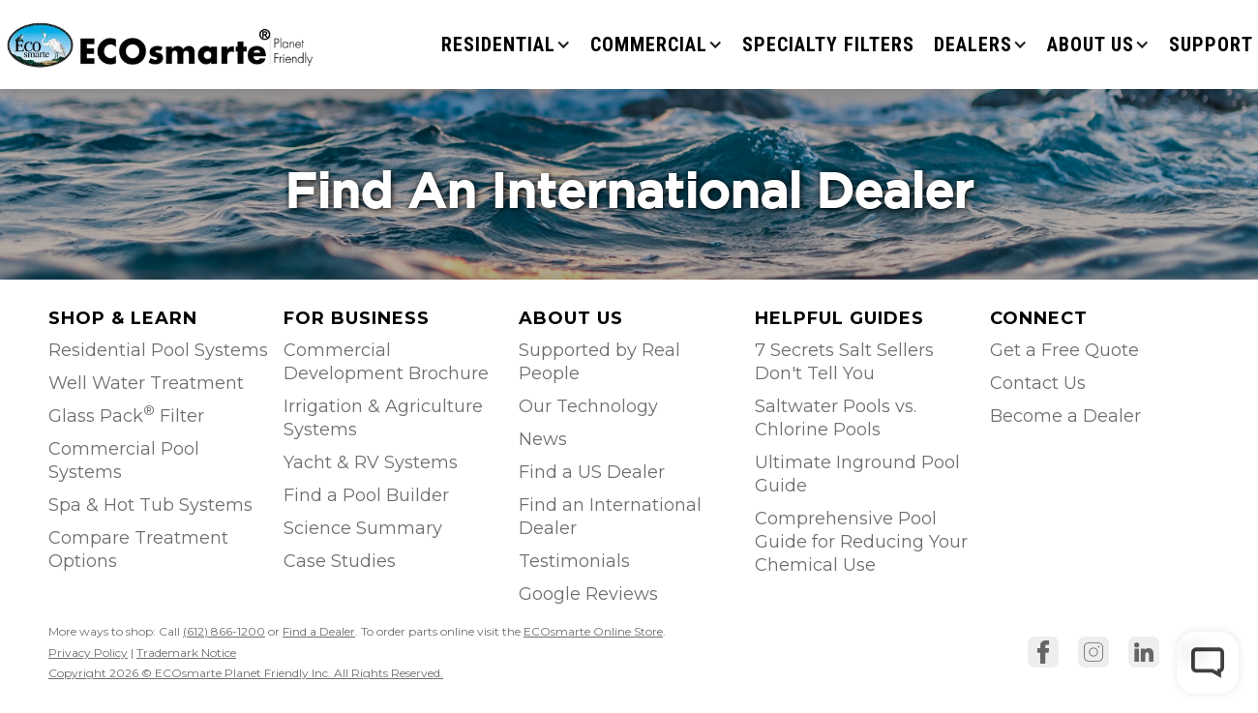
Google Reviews (588, 594)
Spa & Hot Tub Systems (150, 505)
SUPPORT (1211, 44)
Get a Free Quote (1064, 350)
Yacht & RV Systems (371, 462)
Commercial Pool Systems (123, 460)
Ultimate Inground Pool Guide (857, 474)
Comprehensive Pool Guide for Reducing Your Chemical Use (861, 542)
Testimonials (574, 561)
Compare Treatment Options (138, 549)
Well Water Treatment (146, 383)
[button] (506, 44)
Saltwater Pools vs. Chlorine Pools (835, 418)
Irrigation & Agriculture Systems (383, 418)
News (543, 439)
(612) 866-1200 (224, 631)
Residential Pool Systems (158, 350)
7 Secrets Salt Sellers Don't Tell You (844, 362)
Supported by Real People (599, 362)
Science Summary (363, 528)
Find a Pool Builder (366, 495)
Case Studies (340, 561)
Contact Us (1038, 383)
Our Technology (588, 406)
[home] (162, 44)
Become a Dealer (1065, 416)
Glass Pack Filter (126, 414)
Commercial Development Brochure (386, 362)
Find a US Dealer (592, 472)
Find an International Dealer (610, 516)
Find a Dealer (319, 631)
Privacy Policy (88, 652)
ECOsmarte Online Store (593, 631)
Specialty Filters (828, 44)
